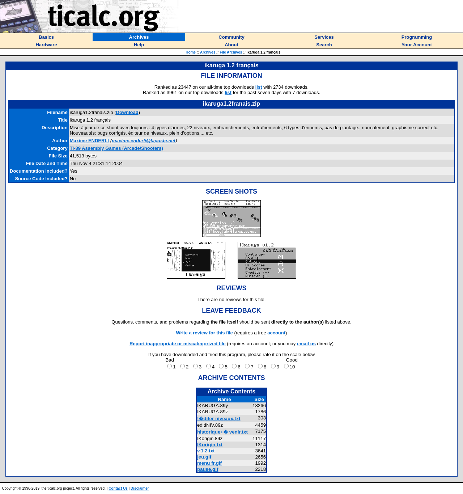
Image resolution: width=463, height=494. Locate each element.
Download (127, 112)
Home (191, 52)
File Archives (231, 52)
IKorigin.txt (209, 444)
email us (306, 343)
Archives (207, 52)
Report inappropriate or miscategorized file (177, 343)
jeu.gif (204, 457)
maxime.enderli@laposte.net (143, 140)
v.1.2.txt (206, 450)
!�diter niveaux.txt (219, 418)
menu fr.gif (209, 463)
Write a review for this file (204, 332)
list (258, 87)
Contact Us (118, 488)
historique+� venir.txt (222, 432)
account (276, 332)
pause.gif (207, 469)
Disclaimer (140, 488)
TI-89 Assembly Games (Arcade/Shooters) (116, 148)
